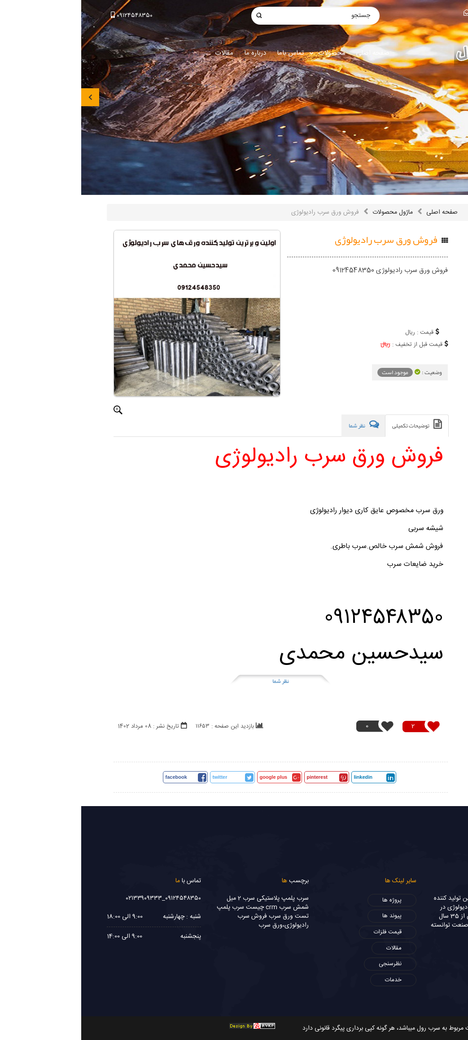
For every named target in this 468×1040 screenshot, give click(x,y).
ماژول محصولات (311, 212)
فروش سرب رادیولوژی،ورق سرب (191, 921)
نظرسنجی (308, 964)
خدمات (312, 980)
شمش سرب (212, 907)
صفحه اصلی (360, 212)
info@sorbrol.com (412, 13)
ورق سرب (200, 916)
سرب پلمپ (149, 907)
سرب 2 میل (159, 898)
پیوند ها (310, 916)
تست (220, 916)
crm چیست (180, 907)
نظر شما (199, 681)
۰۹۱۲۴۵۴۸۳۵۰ (50, 15)
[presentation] (9, 97)
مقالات (312, 948)
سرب (221, 898)
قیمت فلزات (306, 932)
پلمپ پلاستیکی (194, 898)
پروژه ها (310, 900)
